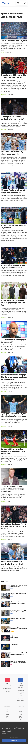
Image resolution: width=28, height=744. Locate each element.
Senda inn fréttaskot (20, 700)
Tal (20, 721)
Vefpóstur (20, 697)
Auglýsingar (20, 687)
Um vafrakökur (20, 698)
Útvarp (7, 717)
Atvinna (20, 711)
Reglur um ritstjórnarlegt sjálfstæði (7, 686)
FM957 (20, 717)
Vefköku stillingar (14, 737)
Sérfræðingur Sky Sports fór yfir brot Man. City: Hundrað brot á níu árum (13, 526)
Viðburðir (20, 713)
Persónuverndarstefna (7, 688)
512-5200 (21, 685)
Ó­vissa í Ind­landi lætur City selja (14, 41)
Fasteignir (20, 709)
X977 (21, 719)
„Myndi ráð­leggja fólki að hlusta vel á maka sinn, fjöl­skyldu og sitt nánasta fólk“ (18, 629)
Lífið (7, 713)
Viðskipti (7, 709)
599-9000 (8, 693)
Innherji (20, 708)
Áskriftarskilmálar (20, 692)
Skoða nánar (5, 733)
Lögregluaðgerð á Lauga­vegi (17, 618)
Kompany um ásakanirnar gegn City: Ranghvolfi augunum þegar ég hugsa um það (14, 377)
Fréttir (7, 708)
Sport (7, 711)
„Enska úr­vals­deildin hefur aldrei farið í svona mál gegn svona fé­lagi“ (12, 489)
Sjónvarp (7, 716)
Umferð (20, 695)
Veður (21, 714)
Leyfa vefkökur (14, 740)
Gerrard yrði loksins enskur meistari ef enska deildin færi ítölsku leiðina (13, 451)
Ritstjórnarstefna (21, 690)
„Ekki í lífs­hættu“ (14, 644)
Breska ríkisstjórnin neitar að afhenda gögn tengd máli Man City (13, 303)
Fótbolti (2, 52)
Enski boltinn (3, 94)
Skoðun (7, 714)
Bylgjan (20, 716)
